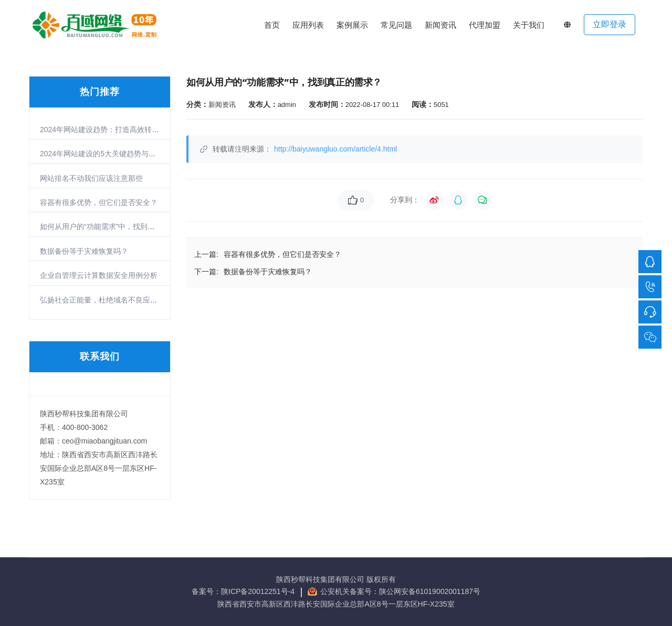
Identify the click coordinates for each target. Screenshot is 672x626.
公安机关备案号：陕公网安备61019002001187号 (400, 591)
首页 (272, 24)
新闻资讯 (440, 24)
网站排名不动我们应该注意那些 (91, 178)
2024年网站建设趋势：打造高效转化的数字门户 (118, 129)
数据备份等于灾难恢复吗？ (84, 251)
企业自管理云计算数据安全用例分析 (99, 275)
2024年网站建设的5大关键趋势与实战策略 (109, 153)
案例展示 (352, 24)
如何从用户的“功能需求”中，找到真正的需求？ (116, 226)
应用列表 (308, 24)
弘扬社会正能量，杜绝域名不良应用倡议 (106, 300)
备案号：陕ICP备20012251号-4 (244, 591)
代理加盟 (484, 24)
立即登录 (609, 24)
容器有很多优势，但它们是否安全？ (99, 202)
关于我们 (528, 24)
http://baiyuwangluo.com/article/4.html (335, 149)
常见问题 (396, 24)
